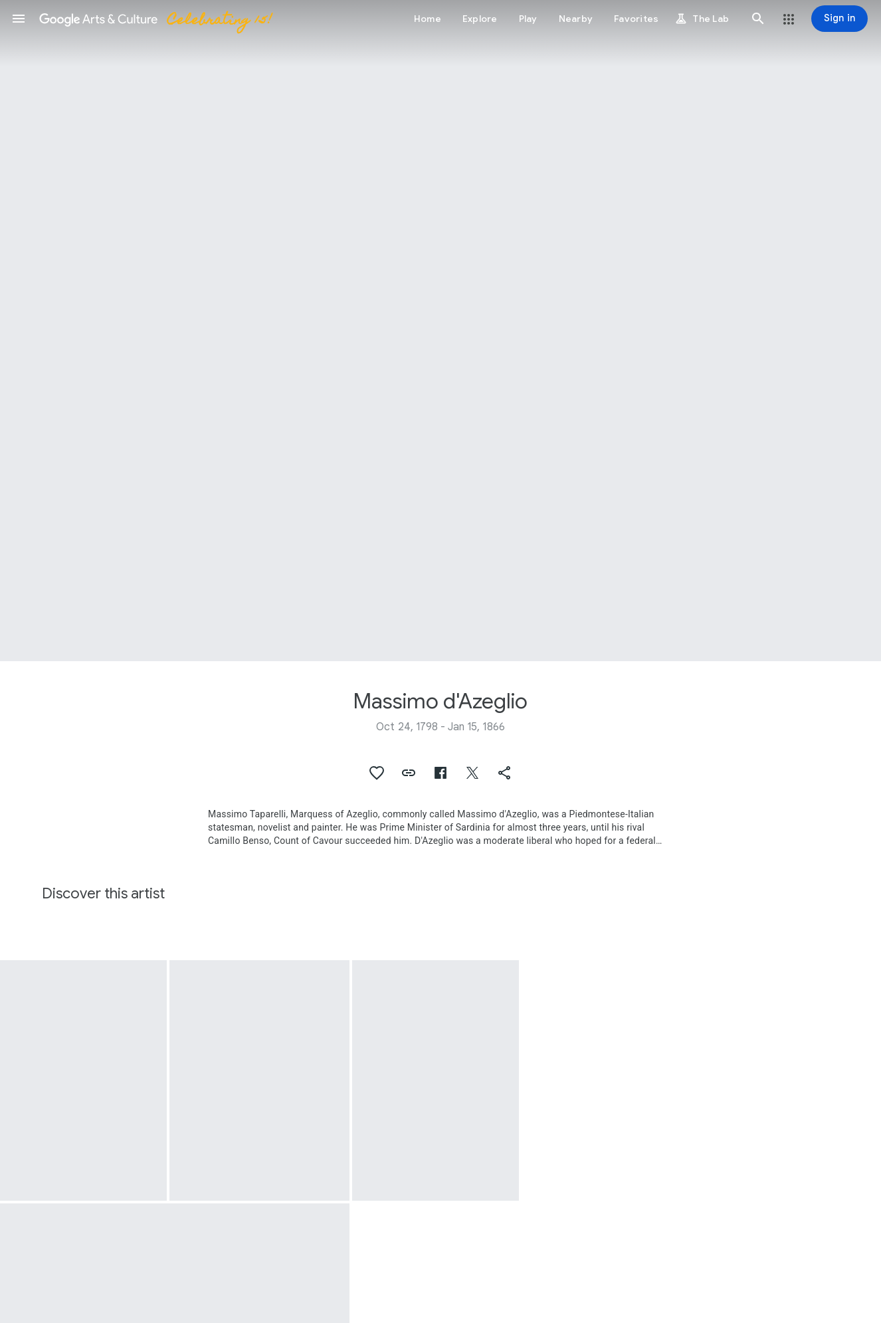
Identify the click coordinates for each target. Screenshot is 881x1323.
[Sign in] (839, 18)
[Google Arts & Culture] (154, 18)
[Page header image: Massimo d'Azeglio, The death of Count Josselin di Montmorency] (440, 330)
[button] (19, 19)
